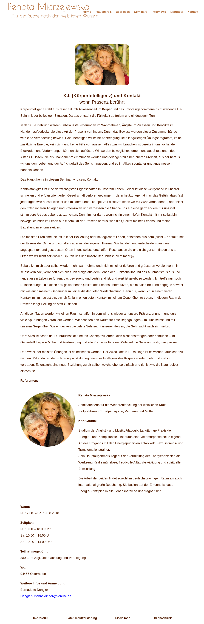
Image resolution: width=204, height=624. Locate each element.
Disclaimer (122, 618)
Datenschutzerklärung (81, 618)
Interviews (159, 12)
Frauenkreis (104, 12)
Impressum (41, 618)
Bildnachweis (163, 618)
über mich (123, 12)
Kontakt (193, 12)
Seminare (140, 12)
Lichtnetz (176, 12)
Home (87, 12)
